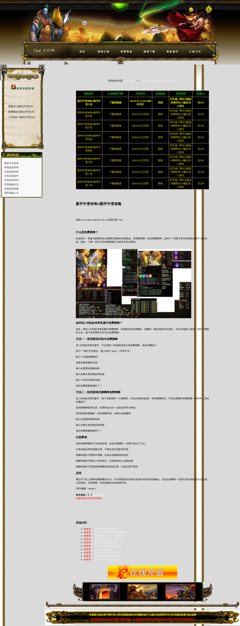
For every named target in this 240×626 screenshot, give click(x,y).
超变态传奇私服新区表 (106, 542)
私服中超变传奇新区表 (106, 559)
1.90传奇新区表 (103, 549)
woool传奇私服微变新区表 (108, 546)
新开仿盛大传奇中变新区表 (109, 535)
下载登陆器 (115, 114)
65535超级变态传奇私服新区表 (111, 532)
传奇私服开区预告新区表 (108, 552)
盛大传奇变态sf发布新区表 (109, 539)
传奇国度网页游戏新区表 (108, 556)
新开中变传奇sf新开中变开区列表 (159, 80)
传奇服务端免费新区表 (106, 529)
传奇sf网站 (129, 80)
